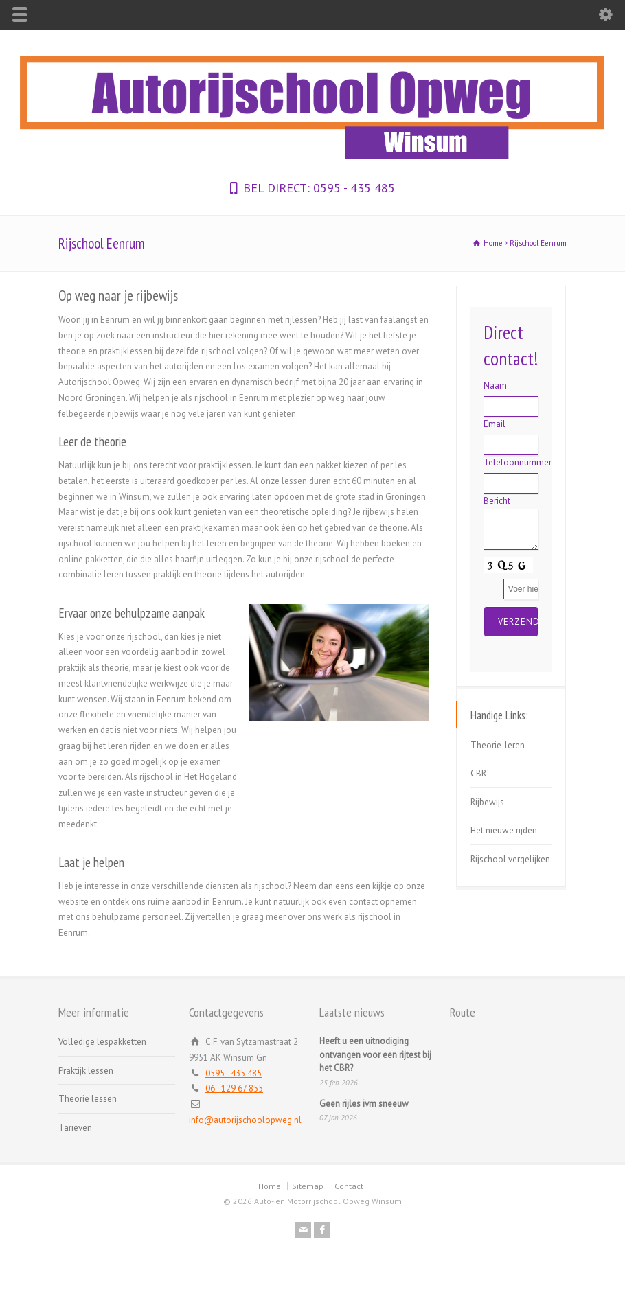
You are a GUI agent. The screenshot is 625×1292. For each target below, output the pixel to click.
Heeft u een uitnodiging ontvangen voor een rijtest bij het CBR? (375, 1054)
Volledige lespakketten (102, 1042)
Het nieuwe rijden (503, 830)
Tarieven (75, 1127)
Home (269, 1186)
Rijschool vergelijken (510, 859)
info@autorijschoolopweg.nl (245, 1120)
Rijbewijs (487, 802)
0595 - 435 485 (352, 188)
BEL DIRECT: (276, 188)
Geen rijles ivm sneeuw (364, 1103)
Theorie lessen (87, 1099)
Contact (348, 1186)
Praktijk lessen (85, 1070)
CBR (478, 773)
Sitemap (307, 1186)
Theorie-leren (497, 745)
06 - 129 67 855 (234, 1088)
